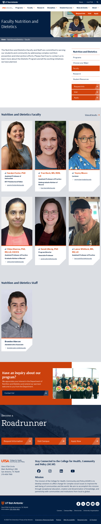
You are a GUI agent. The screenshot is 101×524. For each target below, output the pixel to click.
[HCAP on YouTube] (73, 472)
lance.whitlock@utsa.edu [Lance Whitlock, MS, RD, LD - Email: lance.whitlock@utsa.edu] (83, 258)
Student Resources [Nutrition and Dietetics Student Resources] (81, 79)
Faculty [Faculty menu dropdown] (30, 8)
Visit (89, 13)
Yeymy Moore (80, 173)
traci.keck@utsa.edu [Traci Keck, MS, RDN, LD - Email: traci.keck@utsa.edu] (48, 188)
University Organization (91, 510)
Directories (78, 510)
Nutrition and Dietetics (15, 39)
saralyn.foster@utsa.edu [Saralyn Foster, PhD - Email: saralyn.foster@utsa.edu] (15, 185)
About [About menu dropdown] (94, 8)
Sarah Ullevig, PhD (49, 249)
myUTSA (90, 2)
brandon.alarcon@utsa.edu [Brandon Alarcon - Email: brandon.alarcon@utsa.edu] (16, 348)
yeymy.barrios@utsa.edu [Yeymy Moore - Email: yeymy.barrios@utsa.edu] (82, 179)
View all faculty (92, 115)
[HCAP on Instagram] (50, 472)
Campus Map (68, 510)
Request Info (80, 13)
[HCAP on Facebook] (39, 472)
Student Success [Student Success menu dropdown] (66, 8)
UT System (93, 520)
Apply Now (84, 441)
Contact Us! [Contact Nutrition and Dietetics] (26, 393)
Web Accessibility (69, 520)
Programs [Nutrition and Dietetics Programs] (77, 57)
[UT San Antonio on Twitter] (83, 504)
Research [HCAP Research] (40, 8)
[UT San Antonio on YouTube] (88, 504)
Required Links (82, 520)
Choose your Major (81, 63)
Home (3, 39)
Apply (96, 13)
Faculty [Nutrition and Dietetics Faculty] (76, 68)
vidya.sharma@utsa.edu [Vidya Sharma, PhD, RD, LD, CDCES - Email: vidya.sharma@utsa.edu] (15, 262)
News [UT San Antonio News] (81, 2)
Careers (59, 510)
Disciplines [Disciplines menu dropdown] (51, 8)
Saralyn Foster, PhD (16, 173)
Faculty (27, 39)
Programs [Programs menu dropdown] (19, 8)
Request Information (17, 441)
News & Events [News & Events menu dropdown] (82, 8)
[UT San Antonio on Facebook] (78, 504)
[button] (97, 2)
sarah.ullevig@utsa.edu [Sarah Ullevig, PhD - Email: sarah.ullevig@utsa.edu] (49, 259)
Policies (58, 520)
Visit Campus (51, 441)
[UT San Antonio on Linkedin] (93, 504)
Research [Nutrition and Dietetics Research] (77, 74)
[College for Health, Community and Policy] (7, 7)
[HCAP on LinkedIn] (62, 472)
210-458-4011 (15, 509)
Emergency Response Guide (44, 520)
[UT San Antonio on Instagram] (98, 504)
